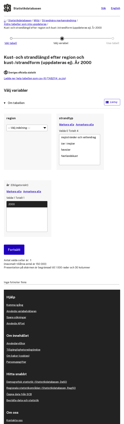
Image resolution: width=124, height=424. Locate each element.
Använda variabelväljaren (21, 311)
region (11, 118)
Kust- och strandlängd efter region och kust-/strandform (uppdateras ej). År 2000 (53, 27)
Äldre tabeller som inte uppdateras (25, 24)
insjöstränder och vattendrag (79, 137)
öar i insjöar (79, 143)
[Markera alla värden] (66, 125)
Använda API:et (15, 323)
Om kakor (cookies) (18, 355)
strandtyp (66, 118)
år (7, 185)
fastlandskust (79, 156)
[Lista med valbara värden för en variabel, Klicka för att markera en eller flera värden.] (79, 149)
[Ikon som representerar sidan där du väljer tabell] (11, 43)
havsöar (79, 150)
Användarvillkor (15, 343)
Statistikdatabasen (19, 20)
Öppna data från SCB (19, 394)
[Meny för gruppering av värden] (26, 128)
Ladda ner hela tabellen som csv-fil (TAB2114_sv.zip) (35, 78)
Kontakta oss (14, 420)
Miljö (37, 20)
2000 (27, 204)
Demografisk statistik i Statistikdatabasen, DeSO (36, 381)
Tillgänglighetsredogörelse (23, 349)
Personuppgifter (16, 361)
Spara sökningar (16, 317)
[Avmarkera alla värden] (85, 125)
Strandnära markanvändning (59, 20)
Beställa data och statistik (22, 400)
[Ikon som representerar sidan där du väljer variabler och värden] (62, 43)
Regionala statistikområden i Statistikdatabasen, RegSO (41, 388)
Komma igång (14, 305)
